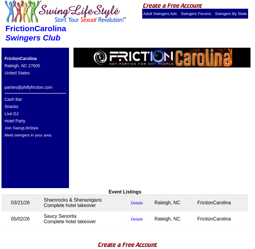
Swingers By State (231, 13)
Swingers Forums (196, 13)
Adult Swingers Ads (160, 13)
